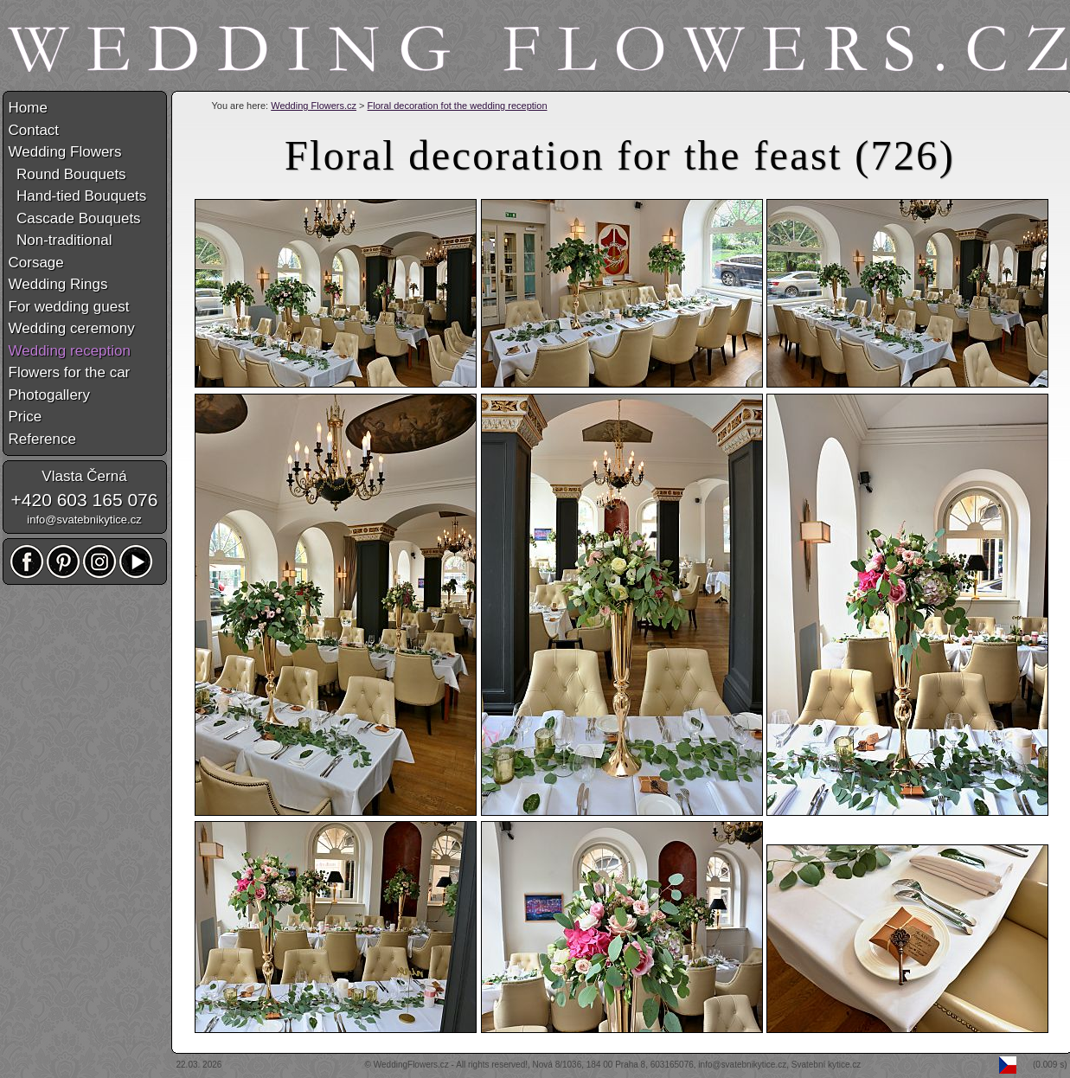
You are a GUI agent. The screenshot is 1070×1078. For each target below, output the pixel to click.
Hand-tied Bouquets (78, 196)
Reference (42, 439)
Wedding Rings (58, 284)
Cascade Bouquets (75, 218)
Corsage (36, 262)
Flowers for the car (70, 372)
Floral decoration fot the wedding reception (458, 105)
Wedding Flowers (65, 152)
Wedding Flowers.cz (313, 105)
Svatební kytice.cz (826, 1064)
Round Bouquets (67, 174)
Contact (34, 130)
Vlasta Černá (84, 476)
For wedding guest (69, 306)
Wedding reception (70, 351)
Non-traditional (60, 240)
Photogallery (50, 395)
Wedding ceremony (72, 328)
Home (28, 107)
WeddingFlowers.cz (411, 1064)
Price (25, 416)
